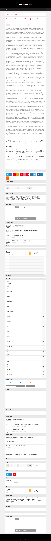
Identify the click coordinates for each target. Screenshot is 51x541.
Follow (16, 481)
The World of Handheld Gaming (9, 157)
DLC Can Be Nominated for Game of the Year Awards (35, 141)
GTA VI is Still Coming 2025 (21, 218)
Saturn (8, 349)
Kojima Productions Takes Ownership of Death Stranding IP (17, 445)
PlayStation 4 (9, 339)
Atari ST (8, 288)
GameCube (8, 306)
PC (11, 14)
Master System (9, 309)
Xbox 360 (8, 369)
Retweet (11, 484)
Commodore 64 (9, 291)
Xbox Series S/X (9, 374)
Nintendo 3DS (9, 319)
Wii (7, 359)
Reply (8, 484)
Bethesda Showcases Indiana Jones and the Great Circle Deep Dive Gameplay (21, 454)
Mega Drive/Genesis (10, 311)
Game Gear (9, 304)
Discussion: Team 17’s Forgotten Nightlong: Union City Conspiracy (15, 142)
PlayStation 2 (9, 334)
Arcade (8, 286)
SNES (8, 354)
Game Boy (8, 296)
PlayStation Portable (10, 344)
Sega (7, 351)
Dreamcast (8, 293)
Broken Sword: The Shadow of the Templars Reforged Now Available (19, 437)
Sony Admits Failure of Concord (12, 450)
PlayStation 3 (9, 336)
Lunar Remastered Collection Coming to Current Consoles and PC (20, 158)
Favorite (15, 484)
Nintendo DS (9, 324)
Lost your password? (10, 190)
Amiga (16, 14)
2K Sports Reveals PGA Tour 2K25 (29, 157)
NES (7, 314)
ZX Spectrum (9, 376)
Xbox (7, 364)
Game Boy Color (9, 301)
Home (7, 14)
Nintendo (8, 316)
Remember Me (36, 188)
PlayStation (8, 329)
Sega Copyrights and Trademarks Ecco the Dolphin (40, 158)
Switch (8, 356)
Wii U (8, 361)
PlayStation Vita (9, 346)
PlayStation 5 (9, 341)
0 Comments (23, 226)
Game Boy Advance (10, 298)
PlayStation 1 (9, 331)
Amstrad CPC (9, 283)
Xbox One (8, 371)
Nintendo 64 (9, 321)
